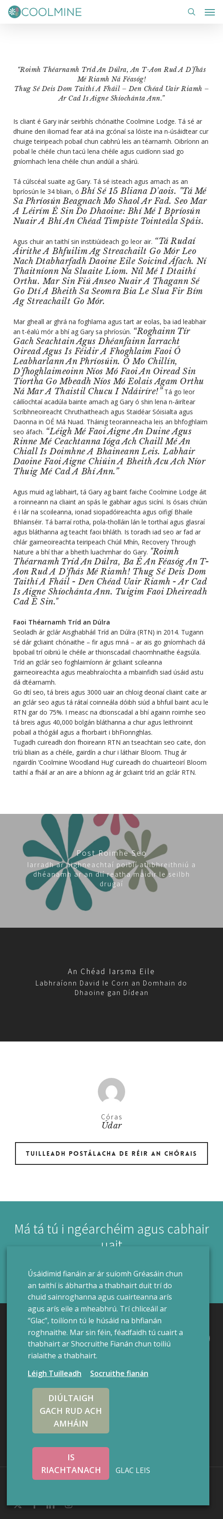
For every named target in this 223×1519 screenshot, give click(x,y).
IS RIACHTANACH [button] (71, 1463)
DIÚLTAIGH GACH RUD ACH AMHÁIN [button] (71, 1410)
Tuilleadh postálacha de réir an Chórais (111, 1153)
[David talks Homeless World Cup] (111, 984)
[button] (210, 11)
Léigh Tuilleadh (54, 1373)
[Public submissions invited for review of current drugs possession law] (111, 871)
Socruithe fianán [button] (119, 1373)
